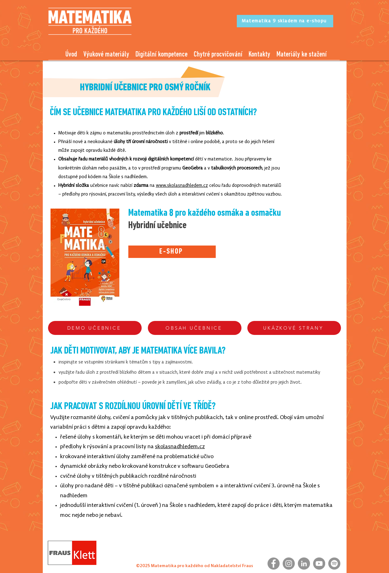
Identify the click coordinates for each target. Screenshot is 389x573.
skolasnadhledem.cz (180, 446)
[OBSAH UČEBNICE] (194, 328)
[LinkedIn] (304, 563)
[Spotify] (334, 563)
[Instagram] (289, 563)
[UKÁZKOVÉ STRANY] (294, 328)
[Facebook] (273, 563)
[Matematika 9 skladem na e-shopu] (285, 21)
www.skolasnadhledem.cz (182, 185)
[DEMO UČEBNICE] (95, 328)
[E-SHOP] (172, 252)
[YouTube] (319, 563)
